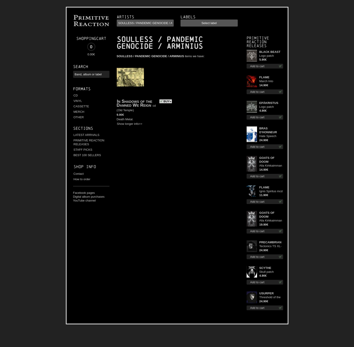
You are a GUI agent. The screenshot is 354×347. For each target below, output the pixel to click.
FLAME (264, 77)
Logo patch (266, 55)
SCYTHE (265, 268)
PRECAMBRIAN (270, 242)
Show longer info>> (129, 124)
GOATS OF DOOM (267, 159)
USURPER (266, 293)
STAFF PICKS (83, 149)
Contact (79, 173)
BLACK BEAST (269, 52)
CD (76, 95)
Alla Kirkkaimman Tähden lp (270, 221)
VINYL (78, 101)
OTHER (79, 117)
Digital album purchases (89, 196)
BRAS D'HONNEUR (268, 130)
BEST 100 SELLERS (87, 155)
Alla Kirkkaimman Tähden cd (270, 166)
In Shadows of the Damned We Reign (134, 103)
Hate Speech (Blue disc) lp (267, 136)
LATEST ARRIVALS (86, 135)
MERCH (79, 111)
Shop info (85, 166)
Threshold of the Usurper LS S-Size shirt (270, 297)
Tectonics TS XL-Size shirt (270, 246)
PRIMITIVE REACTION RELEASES (89, 142)
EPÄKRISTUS (268, 103)
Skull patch (266, 271)
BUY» (167, 101)
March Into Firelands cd (267, 81)
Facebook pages (84, 192)
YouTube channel (84, 200)
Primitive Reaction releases (258, 42)
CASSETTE (81, 106)
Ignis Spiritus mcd (271, 191)
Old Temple (125, 110)
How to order (82, 179)
